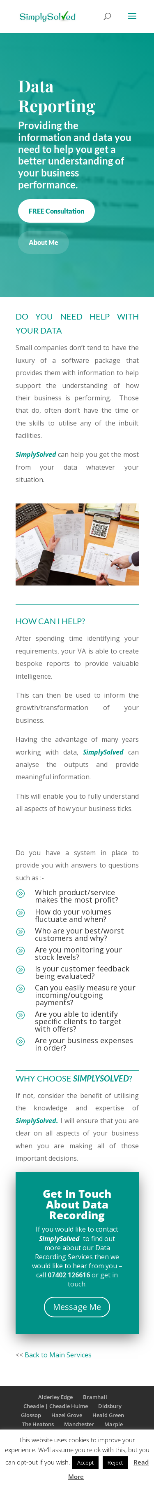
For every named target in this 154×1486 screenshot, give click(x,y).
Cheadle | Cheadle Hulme (55, 1406)
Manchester (79, 1424)
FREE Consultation (56, 211)
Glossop (31, 1415)
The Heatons (38, 1424)
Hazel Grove (66, 1415)
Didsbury (110, 1406)
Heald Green (108, 1415)
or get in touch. (83, 1279)
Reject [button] (115, 1462)
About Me (43, 242)
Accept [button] (85, 1462)
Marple (113, 1424)
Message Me (77, 1306)
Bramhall (95, 1397)
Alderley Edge (55, 1397)
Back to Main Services (58, 1354)
